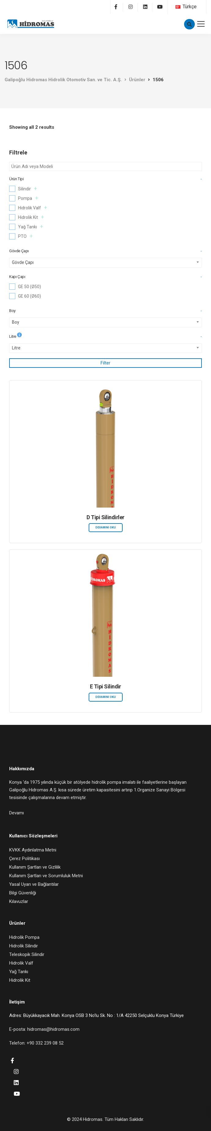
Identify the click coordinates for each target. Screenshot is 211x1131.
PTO (25, 236)
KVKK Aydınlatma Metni (32, 850)
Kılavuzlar (18, 901)
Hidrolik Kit (31, 217)
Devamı (16, 813)
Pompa (28, 198)
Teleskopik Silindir (26, 954)
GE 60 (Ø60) (29, 296)
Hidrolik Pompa (24, 937)
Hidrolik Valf (32, 207)
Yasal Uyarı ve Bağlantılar (34, 884)
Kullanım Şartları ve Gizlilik (35, 867)
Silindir (27, 188)
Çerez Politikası (24, 858)
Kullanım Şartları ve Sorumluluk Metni (46, 875)
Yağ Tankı (30, 226)
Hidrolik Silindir (23, 946)
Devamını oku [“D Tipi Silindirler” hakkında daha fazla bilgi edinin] (105, 527)
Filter (105, 363)
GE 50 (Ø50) (29, 286)
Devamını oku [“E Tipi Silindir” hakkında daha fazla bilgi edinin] (105, 697)
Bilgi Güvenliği (22, 893)
